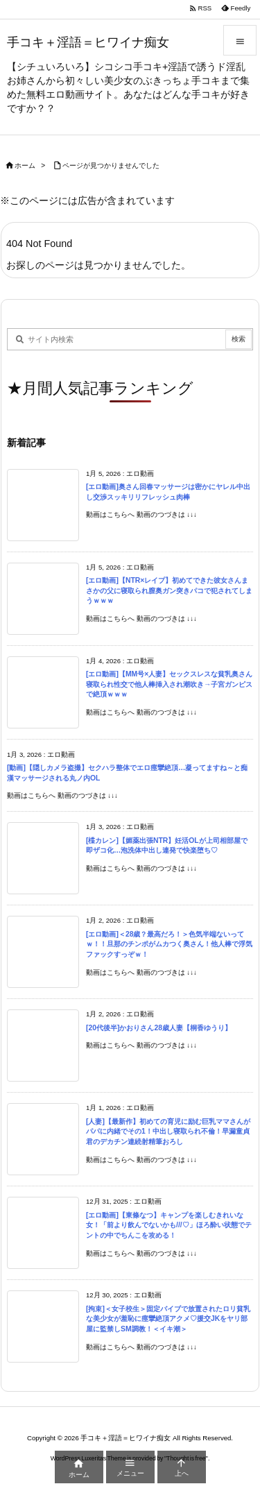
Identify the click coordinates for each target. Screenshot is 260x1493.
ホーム (25, 165)
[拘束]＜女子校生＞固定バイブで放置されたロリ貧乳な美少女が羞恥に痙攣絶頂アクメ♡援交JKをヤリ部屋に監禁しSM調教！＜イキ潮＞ (168, 1319)
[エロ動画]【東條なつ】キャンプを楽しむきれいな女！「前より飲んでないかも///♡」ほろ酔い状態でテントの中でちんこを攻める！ (169, 1225)
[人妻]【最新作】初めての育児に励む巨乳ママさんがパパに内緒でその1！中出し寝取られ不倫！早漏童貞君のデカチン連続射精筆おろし (168, 1131)
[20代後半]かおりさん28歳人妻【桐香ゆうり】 (159, 1028)
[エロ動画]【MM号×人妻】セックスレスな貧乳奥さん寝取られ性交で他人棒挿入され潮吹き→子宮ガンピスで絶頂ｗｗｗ (169, 684)
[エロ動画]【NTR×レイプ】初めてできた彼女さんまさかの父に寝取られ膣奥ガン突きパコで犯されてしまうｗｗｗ (169, 590)
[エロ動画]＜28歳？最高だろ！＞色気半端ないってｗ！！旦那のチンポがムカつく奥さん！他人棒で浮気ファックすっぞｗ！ (169, 944)
